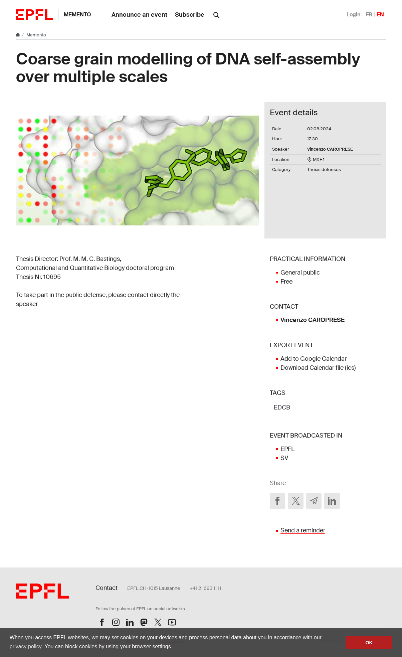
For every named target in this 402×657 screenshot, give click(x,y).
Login (354, 14)
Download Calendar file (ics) (318, 368)
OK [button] (369, 642)
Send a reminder (302, 530)
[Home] (18, 35)
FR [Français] (369, 14)
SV (284, 458)
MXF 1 (319, 159)
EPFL (287, 449)
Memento (77, 14)
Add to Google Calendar (313, 359)
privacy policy (26, 646)
